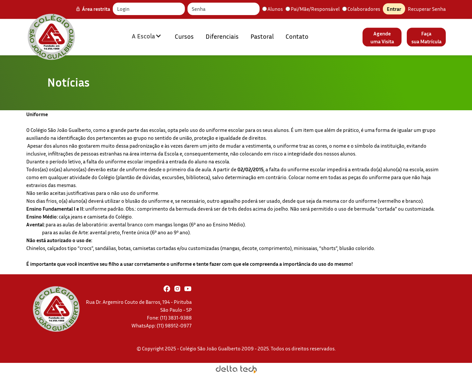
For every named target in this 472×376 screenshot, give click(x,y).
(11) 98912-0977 (174, 325)
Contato (296, 36)
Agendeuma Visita (382, 37)
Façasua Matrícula (426, 37)
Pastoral (262, 36)
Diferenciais (222, 36)
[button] (146, 35)
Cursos (184, 36)
